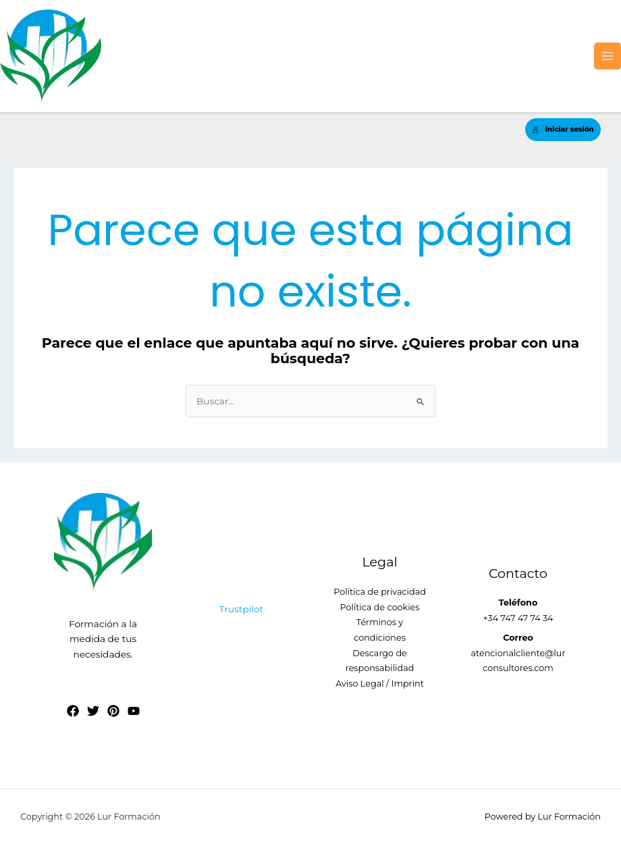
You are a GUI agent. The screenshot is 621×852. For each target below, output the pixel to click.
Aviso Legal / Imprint (379, 683)
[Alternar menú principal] (608, 56)
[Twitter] (93, 711)
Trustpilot (241, 609)
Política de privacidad (379, 592)
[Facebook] (73, 711)
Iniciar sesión (563, 129)
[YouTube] (134, 711)
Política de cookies (379, 607)
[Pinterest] (113, 711)
